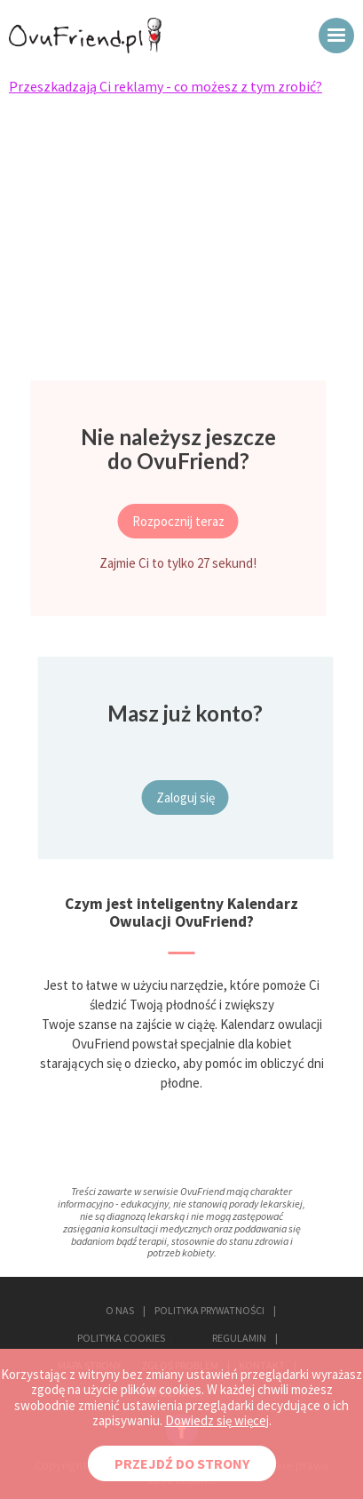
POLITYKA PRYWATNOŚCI (209, 1310)
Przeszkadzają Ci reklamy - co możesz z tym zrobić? (165, 86)
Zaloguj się (185, 797)
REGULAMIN (239, 1337)
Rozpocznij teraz (178, 521)
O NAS (120, 1310)
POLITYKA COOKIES (121, 1337)
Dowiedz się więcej (217, 1420)
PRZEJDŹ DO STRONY (181, 1463)
